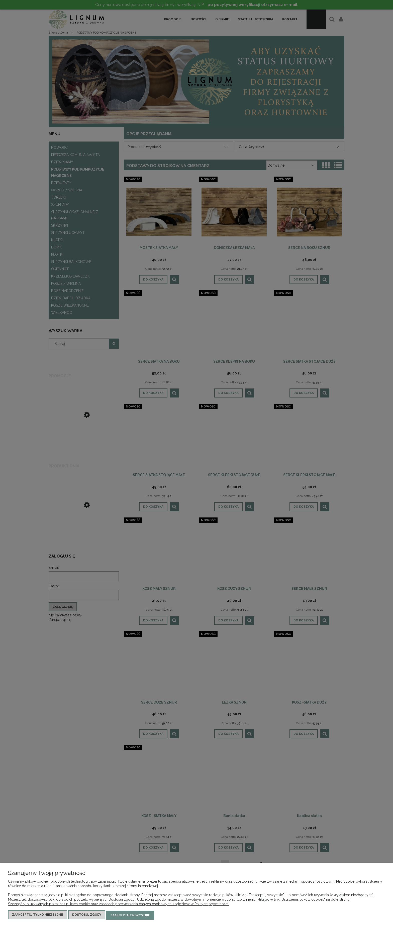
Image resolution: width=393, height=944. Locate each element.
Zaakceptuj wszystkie (130, 915)
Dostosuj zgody (86, 915)
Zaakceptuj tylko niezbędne (37, 915)
